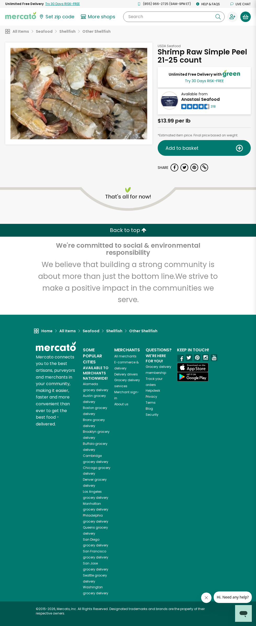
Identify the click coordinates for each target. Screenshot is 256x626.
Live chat (240, 4)
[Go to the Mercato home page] (20, 15)
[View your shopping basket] (245, 17)
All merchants (125, 356)
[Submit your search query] (218, 17)
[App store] (192, 367)
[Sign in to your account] (232, 17)
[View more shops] (98, 16)
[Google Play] (192, 376)
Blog (149, 408)
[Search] (174, 17)
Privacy (151, 396)
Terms (151, 402)
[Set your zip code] (56, 16)
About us (121, 404)
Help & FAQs (208, 4)
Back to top (128, 230)
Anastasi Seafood (200, 99)
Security (152, 414)
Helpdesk (153, 390)
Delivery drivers (126, 374)
